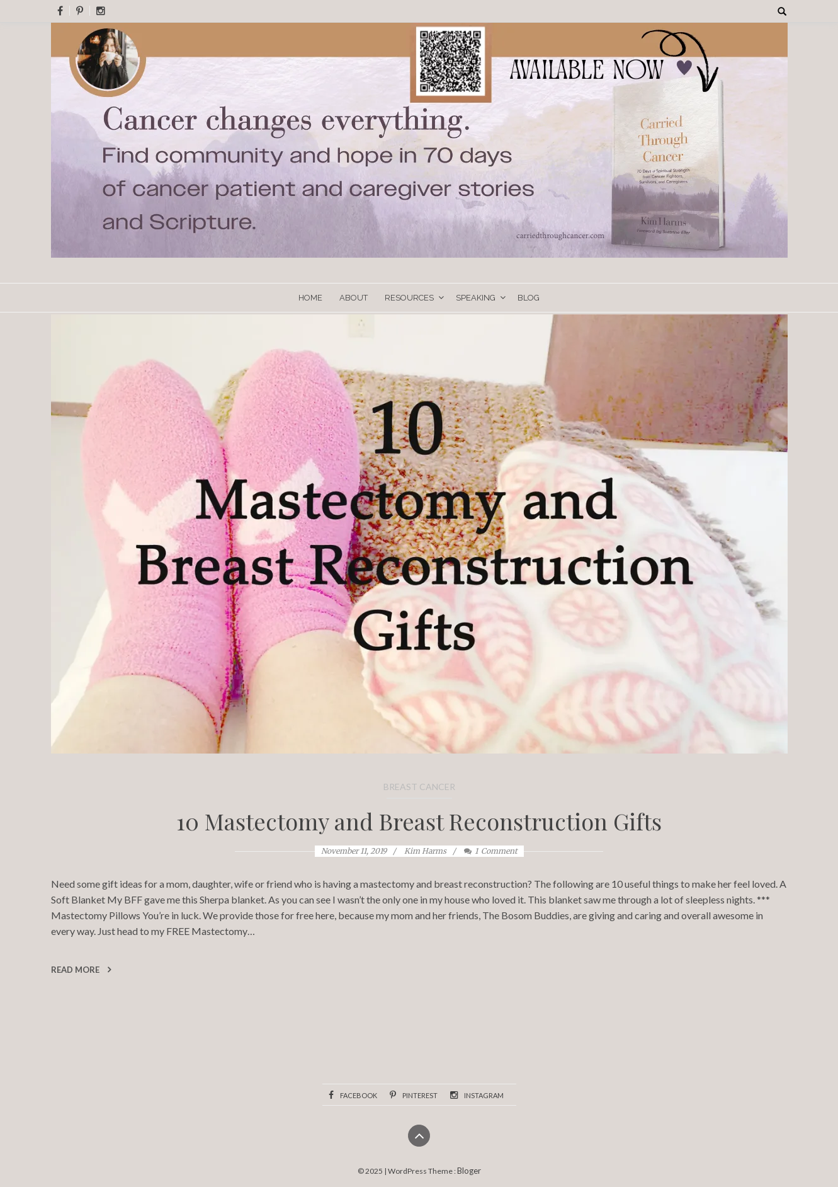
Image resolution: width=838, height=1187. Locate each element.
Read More (81, 970)
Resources (409, 297)
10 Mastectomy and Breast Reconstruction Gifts (419, 821)
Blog (529, 297)
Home (310, 297)
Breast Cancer (419, 786)
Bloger (469, 1171)
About (353, 297)
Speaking (475, 297)
